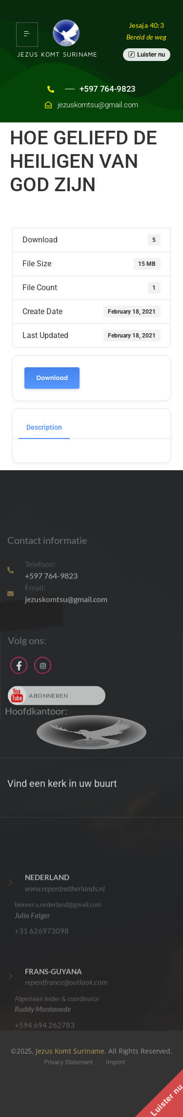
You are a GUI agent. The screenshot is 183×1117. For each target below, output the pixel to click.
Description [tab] (44, 427)
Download (52, 378)
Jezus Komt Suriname (70, 1051)
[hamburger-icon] (27, 34)
